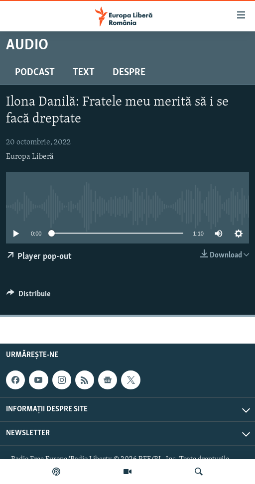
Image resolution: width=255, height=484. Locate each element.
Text (84, 73)
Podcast (35, 73)
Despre (129, 73)
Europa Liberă (30, 157)
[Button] (28, 296)
